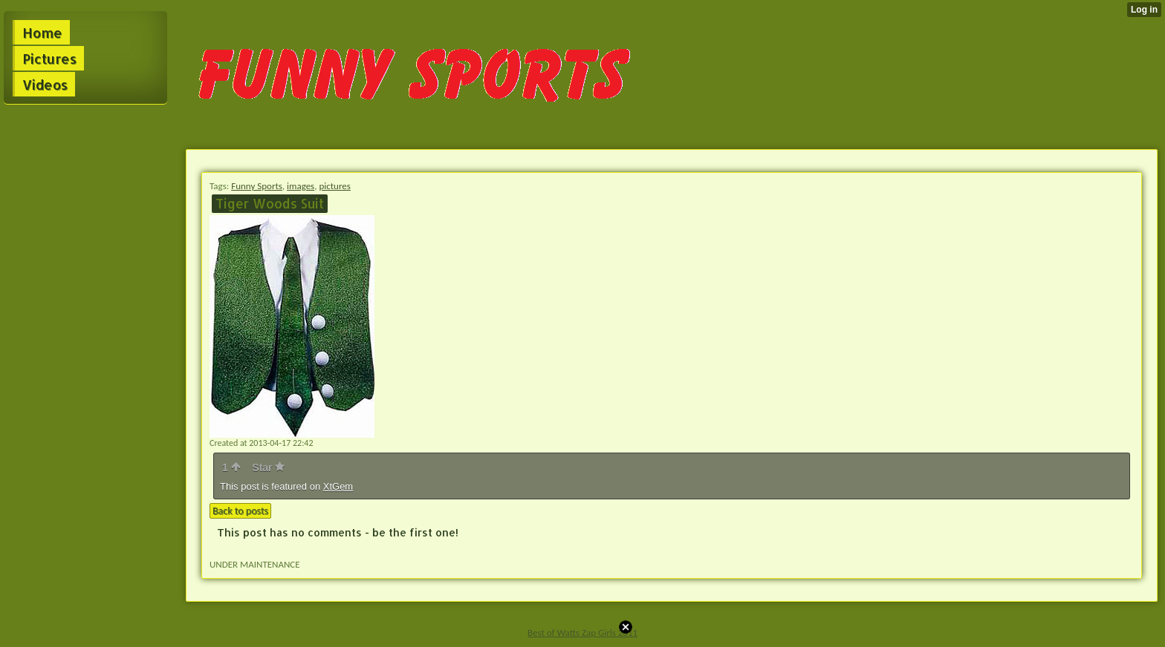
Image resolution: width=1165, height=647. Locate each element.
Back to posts (240, 511)
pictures (334, 185)
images (300, 185)
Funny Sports (256, 185)
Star (268, 467)
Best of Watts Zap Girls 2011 (582, 632)
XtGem (338, 486)
